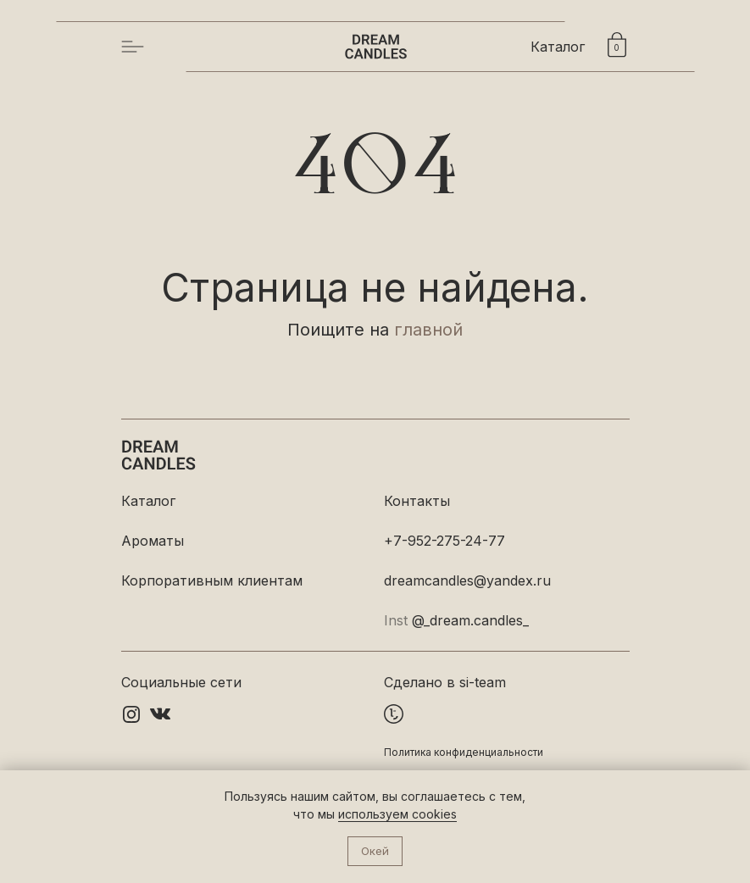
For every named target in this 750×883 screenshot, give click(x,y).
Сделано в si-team (445, 682)
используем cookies (397, 814)
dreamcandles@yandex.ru (467, 580)
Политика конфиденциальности (463, 752)
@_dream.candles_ (470, 620)
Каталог (558, 46)
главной (428, 329)
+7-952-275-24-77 (444, 540)
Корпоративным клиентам (212, 580)
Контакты (417, 500)
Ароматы (152, 540)
